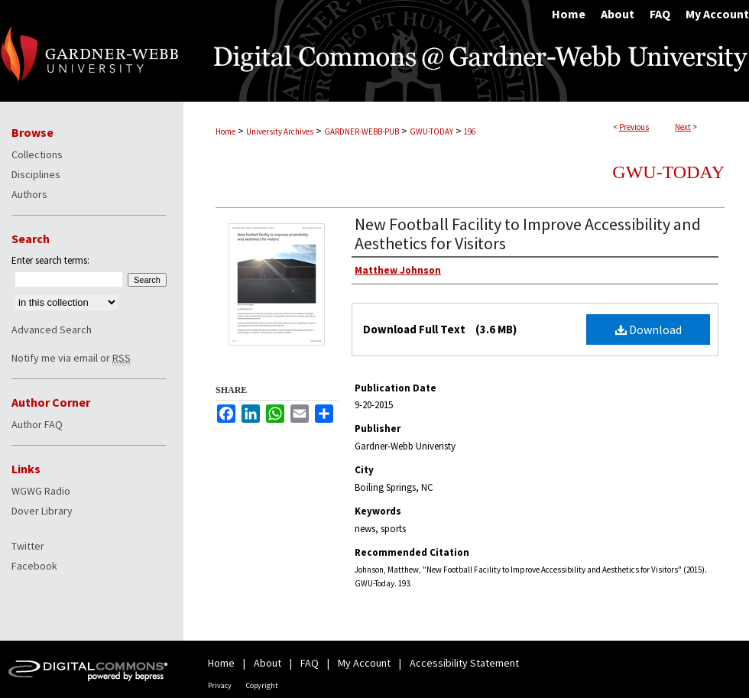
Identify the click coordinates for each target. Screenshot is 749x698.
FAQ (309, 663)
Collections (37, 154)
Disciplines (35, 174)
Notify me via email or (71, 358)
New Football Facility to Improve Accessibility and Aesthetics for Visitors (528, 233)
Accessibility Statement (464, 663)
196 (469, 131)
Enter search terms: (50, 260)
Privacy (220, 685)
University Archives (279, 131)
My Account (364, 663)
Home (225, 131)
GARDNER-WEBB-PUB (361, 131)
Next (683, 127)
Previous (634, 127)
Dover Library (42, 511)
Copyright (262, 685)
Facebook (34, 566)
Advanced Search (51, 329)
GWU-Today (668, 172)
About (267, 663)
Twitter (27, 546)
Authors (29, 194)
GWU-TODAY (431, 131)
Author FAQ (37, 424)
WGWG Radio (40, 491)
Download (648, 329)
